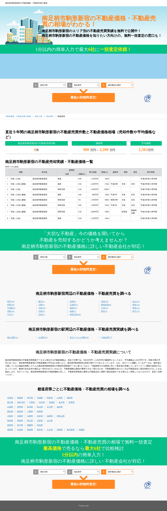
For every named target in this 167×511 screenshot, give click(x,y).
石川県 (50, 407)
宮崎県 (60, 430)
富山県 (40, 407)
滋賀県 (50, 416)
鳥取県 (10, 421)
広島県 (40, 421)
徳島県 (10, 425)
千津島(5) (11, 308)
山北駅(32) (43, 337)
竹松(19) (42, 308)
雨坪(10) (10, 302)
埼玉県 (42, 402)
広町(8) (41, 311)
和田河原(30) (75, 315)
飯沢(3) (41, 302)
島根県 (20, 421)
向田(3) (41, 315)
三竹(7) (10, 315)
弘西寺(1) (74, 305)
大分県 (50, 430)
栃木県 (62, 402)
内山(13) (136, 302)
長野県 (20, 407)
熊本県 (40, 430)
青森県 (20, 398)
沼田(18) (10, 311)
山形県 (60, 398)
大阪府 (10, 416)
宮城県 (40, 398)
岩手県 (30, 398)
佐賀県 (20, 430)
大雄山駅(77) (106, 337)
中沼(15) (104, 308)
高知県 (40, 425)
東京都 (10, 402)
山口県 (50, 421)
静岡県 (40, 411)
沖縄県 (81, 430)
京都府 (20, 416)
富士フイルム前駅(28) (79, 337)
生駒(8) (73, 302)
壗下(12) (136, 311)
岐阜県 (20, 411)
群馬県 (71, 402)
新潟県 (30, 407)
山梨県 (10, 407)
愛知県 (10, 411)
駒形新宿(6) (106, 305)
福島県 (70, 398)
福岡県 (10, 430)
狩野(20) (10, 305)
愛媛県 (30, 425)
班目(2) (104, 311)
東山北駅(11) (12, 337)
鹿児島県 (70, 430)
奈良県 (40, 416)
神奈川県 (21, 402)
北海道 (10, 398)
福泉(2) (73, 311)
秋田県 (50, 398)
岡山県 (30, 421)
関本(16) (136, 305)
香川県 (20, 425)
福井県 (60, 407)
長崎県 (30, 430)
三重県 (30, 411)
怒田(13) (136, 308)
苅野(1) (41, 305)
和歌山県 (61, 416)
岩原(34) (104, 302)
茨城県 (52, 402)
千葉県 (32, 402)
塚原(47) (73, 308)
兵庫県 (30, 416)
